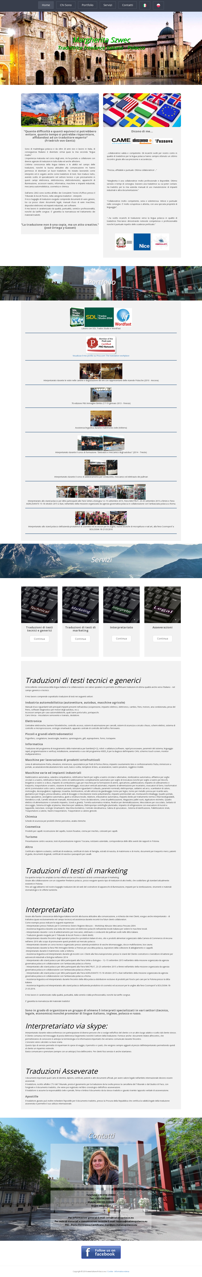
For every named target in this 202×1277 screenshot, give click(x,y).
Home (46, 5)
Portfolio (87, 5)
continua (39, 638)
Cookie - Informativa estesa (118, 1271)
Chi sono (66, 5)
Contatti (127, 5)
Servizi (108, 5)
